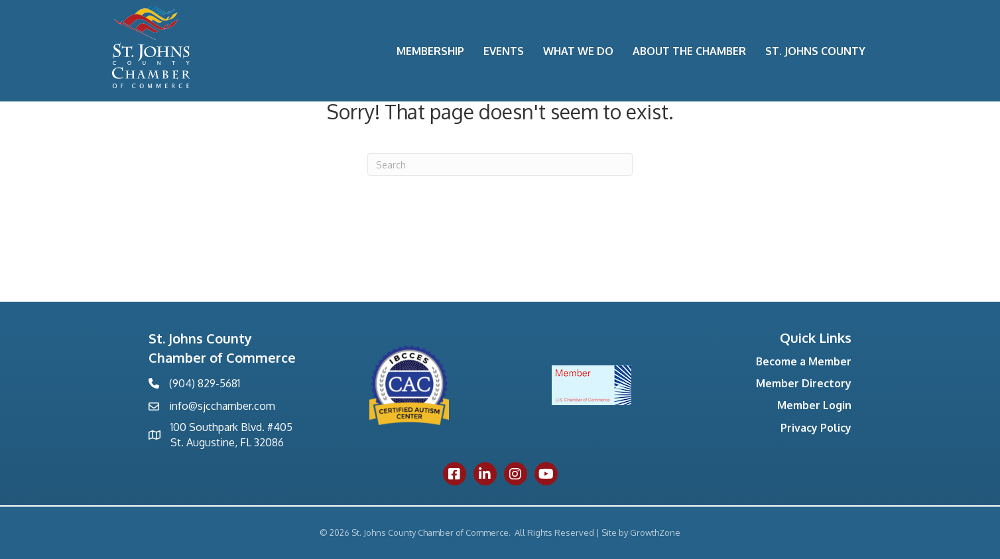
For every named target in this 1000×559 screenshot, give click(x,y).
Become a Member (803, 361)
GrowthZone (655, 532)
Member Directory (803, 383)
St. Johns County (815, 51)
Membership (430, 51)
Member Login (814, 405)
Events (503, 51)
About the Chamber (689, 51)
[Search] (500, 164)
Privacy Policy (816, 427)
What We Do (578, 51)
